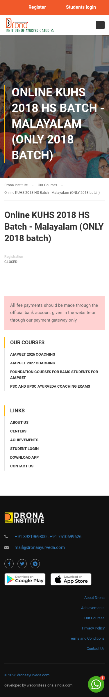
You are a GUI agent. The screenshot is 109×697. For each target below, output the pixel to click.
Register (37, 7)
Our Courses (94, 618)
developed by (15, 685)
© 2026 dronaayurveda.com (26, 675)
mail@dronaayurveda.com (40, 547)
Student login (24, 448)
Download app (24, 457)
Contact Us (96, 648)
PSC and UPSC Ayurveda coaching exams (50, 386)
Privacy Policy (93, 628)
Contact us (21, 466)
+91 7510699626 (65, 536)
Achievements (24, 440)
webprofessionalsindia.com (49, 685)
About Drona (94, 597)
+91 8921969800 (31, 536)
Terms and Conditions (87, 638)
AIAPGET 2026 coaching (32, 354)
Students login (81, 7)
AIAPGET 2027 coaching (32, 363)
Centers (18, 431)
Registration (13, 257)
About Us (19, 422)
